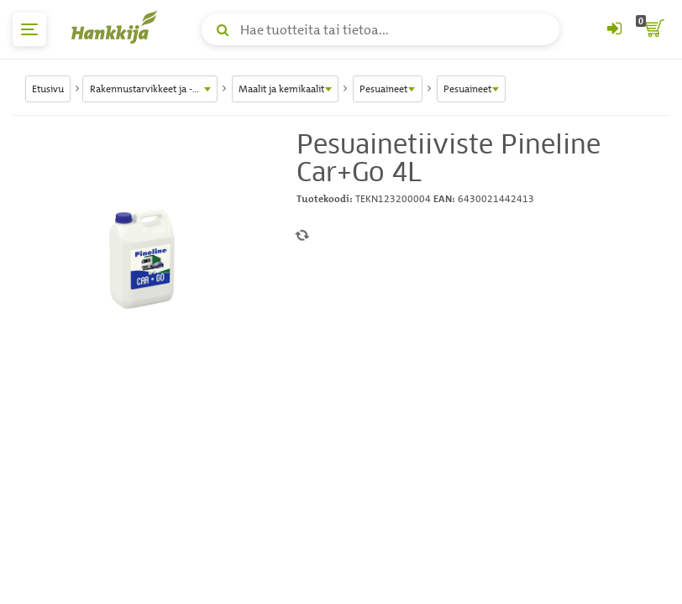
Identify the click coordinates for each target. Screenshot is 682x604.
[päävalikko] (29, 29)
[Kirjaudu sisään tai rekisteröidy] (614, 29)
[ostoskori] (652, 29)
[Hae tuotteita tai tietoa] (380, 29)
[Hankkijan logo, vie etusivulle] (117, 27)
